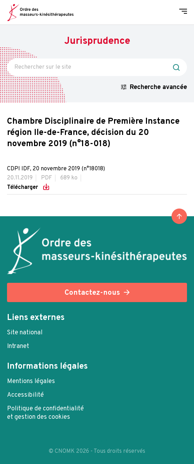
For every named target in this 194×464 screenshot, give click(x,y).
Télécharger (23, 187)
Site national (24, 333)
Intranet (18, 346)
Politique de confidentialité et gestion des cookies (45, 413)
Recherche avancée (158, 87)
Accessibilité (25, 395)
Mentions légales (31, 381)
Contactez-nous (92, 293)
